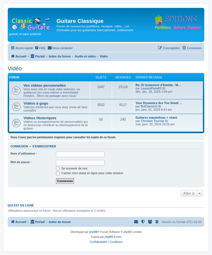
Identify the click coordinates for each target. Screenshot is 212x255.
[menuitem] (40, 48)
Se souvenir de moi (71, 168)
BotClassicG (149, 106)
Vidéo (15, 68)
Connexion (19, 146)
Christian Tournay (152, 121)
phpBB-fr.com (113, 236)
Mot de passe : (20, 162)
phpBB (93, 231)
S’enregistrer (44, 146)
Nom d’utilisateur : (23, 153)
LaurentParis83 (151, 88)
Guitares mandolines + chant (156, 117)
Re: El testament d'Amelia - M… (158, 85)
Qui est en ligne (21, 205)
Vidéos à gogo (35, 103)
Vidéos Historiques (39, 118)
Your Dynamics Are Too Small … (159, 103)
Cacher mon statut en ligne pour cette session (89, 173)
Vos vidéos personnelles (44, 85)
